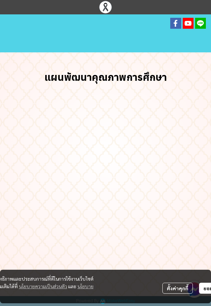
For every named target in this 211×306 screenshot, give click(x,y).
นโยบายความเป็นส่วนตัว (43, 286)
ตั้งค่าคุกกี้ (177, 288)
